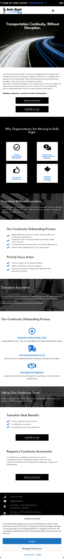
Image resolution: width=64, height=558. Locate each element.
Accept (32, 541)
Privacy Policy (29, 555)
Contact (38, 555)
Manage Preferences (32, 548)
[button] (53, 11)
